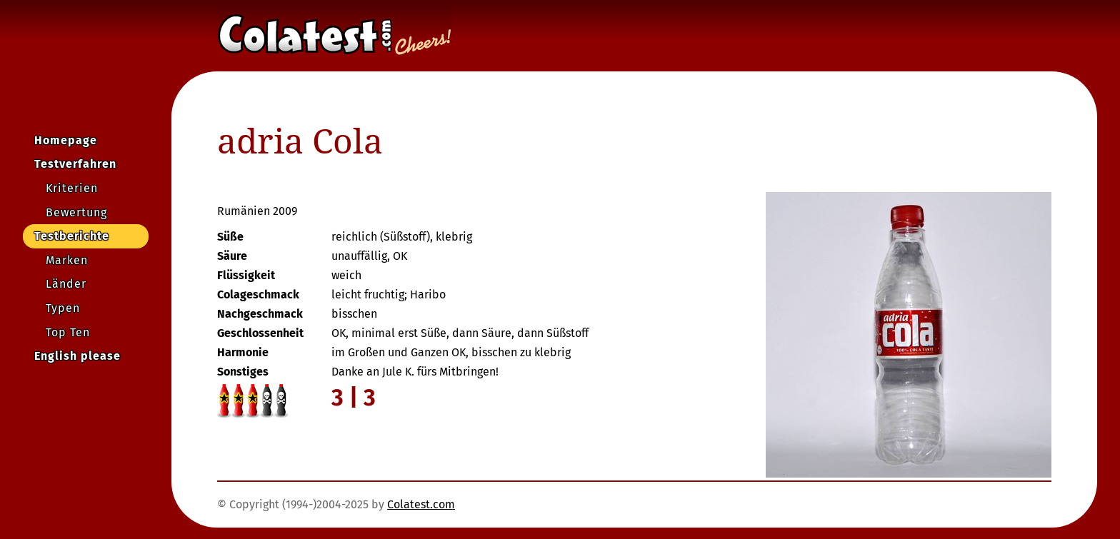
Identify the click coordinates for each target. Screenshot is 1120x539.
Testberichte (71, 236)
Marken (67, 260)
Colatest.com (421, 504)
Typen (63, 308)
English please (77, 356)
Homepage (65, 140)
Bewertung (76, 212)
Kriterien (72, 188)
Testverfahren (75, 164)
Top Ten (68, 332)
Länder (66, 284)
